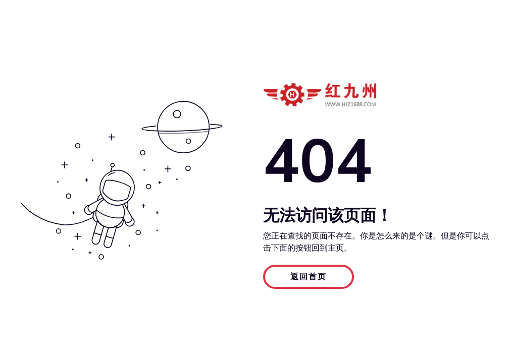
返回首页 (308, 276)
